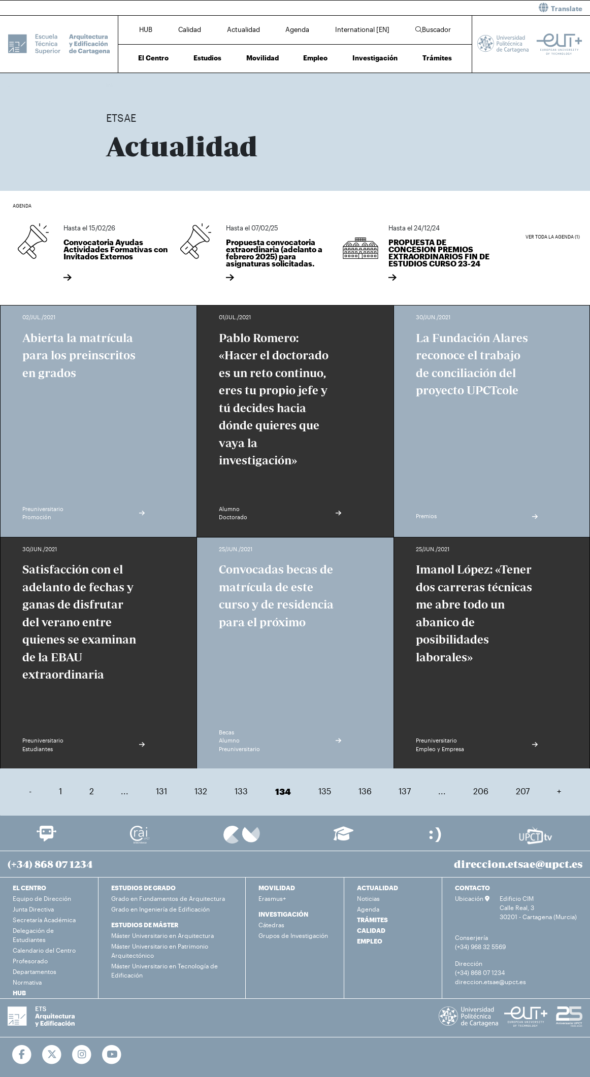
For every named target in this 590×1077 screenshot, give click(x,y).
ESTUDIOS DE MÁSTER (144, 924)
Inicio (114, 85)
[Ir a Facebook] (22, 1054)
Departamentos (34, 971)
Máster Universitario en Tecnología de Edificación (164, 970)
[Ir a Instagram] (82, 1054)
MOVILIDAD (276, 887)
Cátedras (271, 924)
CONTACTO (472, 887)
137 (405, 791)
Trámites (437, 58)
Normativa (27, 982)
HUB (145, 29)
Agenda (297, 29)
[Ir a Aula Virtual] (343, 838)
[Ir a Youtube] (111, 1054)
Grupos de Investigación (293, 935)
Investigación (375, 58)
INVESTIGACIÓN (283, 914)
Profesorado (30, 960)
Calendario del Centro (44, 950)
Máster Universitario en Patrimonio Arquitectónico (159, 951)
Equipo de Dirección (42, 898)
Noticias (368, 898)
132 (200, 791)
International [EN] (362, 29)
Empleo (315, 58)
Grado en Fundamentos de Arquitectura (168, 898)
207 (523, 791)
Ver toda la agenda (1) (553, 237)
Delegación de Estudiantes (33, 935)
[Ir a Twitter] (52, 1054)
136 (365, 791)
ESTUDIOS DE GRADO (143, 887)
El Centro (153, 58)
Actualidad (243, 29)
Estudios (207, 58)
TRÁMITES (372, 919)
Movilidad (262, 58)
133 (241, 791)
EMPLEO (369, 941)
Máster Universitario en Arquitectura (162, 935)
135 (324, 791)
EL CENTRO (29, 887)
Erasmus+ (272, 898)
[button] (446, 8)
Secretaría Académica (44, 919)
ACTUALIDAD (377, 887)
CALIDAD (371, 930)
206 (480, 791)
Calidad (189, 29)
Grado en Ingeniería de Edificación (160, 909)
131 (161, 791)
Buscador (433, 29)
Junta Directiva (33, 909)
